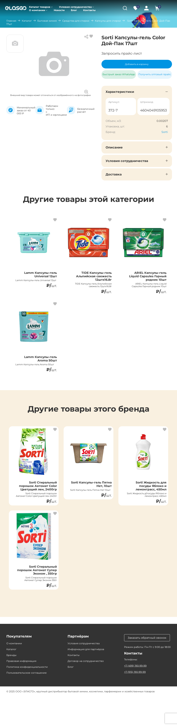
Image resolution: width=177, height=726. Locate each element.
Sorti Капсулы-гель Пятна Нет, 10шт (93, 498)
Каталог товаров (39, 6)
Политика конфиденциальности (27, 696)
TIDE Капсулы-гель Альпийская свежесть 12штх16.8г (92, 278)
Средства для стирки (75, 20)
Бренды (11, 684)
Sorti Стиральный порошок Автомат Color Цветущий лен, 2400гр (36, 502)
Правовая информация (21, 690)
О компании (37, 10)
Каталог (27, 20)
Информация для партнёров (86, 678)
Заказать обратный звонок (147, 667)
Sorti (164, 132)
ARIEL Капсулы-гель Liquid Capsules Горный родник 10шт (145, 278)
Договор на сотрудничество (86, 690)
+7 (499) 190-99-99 (135, 695)
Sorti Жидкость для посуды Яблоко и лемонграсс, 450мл (147, 500)
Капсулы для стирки (108, 20)
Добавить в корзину (136, 64)
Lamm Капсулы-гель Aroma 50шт (37, 365)
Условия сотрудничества (75, 6)
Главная (11, 20)
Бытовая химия (47, 20)
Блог (74, 10)
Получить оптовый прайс (154, 74)
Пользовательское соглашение (26, 702)
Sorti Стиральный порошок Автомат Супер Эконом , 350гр (35, 596)
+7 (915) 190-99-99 (135, 701)
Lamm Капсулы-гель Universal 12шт (37, 276)
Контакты (89, 10)
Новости (59, 10)
